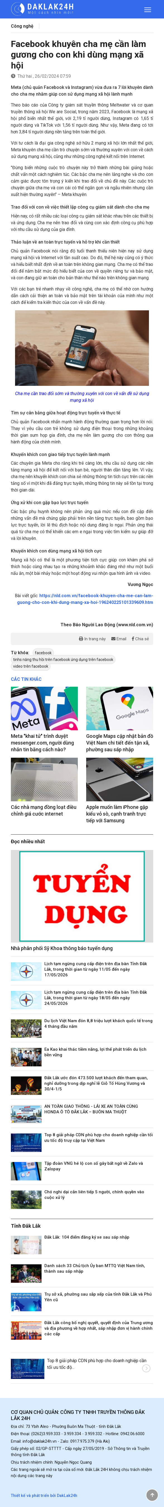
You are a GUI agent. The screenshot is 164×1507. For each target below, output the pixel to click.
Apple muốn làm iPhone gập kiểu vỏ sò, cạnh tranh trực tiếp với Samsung (117, 813)
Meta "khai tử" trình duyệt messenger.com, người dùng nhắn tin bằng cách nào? (42, 742)
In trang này (92, 638)
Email (118, 638)
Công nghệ (22, 26)
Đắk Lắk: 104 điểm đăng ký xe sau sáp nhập (86, 1237)
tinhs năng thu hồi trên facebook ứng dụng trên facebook (63, 659)
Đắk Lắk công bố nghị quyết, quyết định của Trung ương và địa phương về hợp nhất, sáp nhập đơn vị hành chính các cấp (98, 1328)
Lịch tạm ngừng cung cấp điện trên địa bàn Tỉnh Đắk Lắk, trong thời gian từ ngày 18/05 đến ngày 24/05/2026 (95, 998)
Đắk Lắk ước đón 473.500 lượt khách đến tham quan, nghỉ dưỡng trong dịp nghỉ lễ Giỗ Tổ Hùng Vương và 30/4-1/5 (96, 1083)
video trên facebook (30, 666)
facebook (43, 653)
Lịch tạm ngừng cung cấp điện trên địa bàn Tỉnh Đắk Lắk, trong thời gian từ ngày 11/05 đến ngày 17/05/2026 (95, 969)
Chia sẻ (140, 638)
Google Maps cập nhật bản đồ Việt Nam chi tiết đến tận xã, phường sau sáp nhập (119, 742)
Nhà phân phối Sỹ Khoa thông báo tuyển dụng (62, 948)
